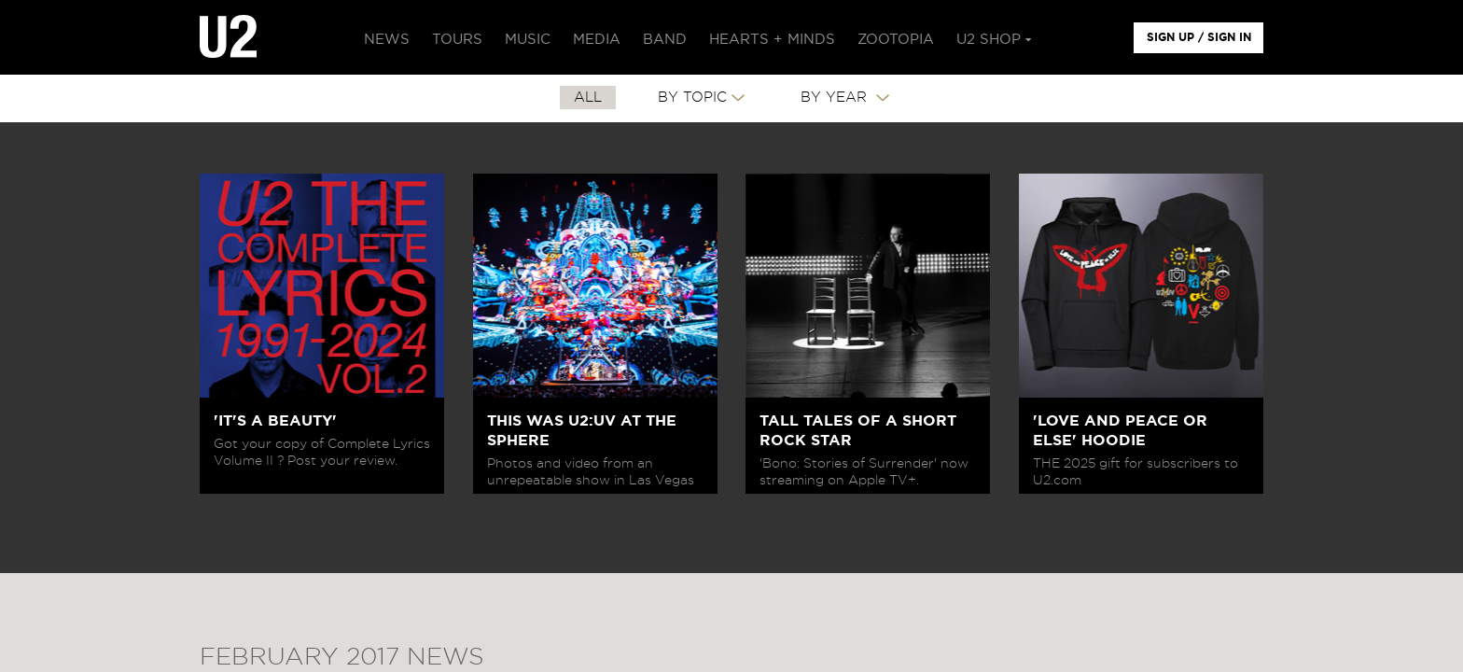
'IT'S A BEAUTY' (275, 420)
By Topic (692, 98)
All (588, 98)
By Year (836, 98)
